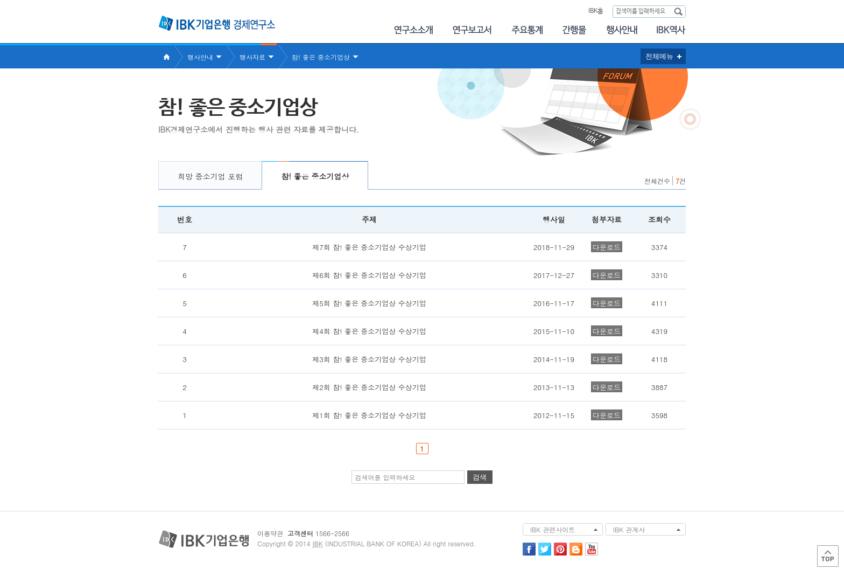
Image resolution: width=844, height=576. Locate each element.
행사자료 (252, 56)
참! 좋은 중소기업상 (321, 56)
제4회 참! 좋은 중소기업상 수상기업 (369, 331)
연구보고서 (472, 30)
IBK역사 (671, 30)
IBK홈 (595, 11)
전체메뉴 (659, 56)
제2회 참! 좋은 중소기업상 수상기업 (369, 387)
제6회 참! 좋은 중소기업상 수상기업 (369, 275)
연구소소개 (413, 30)
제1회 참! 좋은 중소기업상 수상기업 (369, 415)
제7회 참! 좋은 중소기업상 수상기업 (369, 247)
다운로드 (607, 247)
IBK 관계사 (629, 529)
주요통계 (527, 30)
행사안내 (621, 30)
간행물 (574, 30)
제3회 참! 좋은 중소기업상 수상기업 (369, 359)
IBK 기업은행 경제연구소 (217, 23)
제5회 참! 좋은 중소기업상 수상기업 (369, 303)
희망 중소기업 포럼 (210, 176)
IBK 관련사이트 (552, 529)
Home (166, 56)
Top (828, 556)
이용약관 (270, 533)
